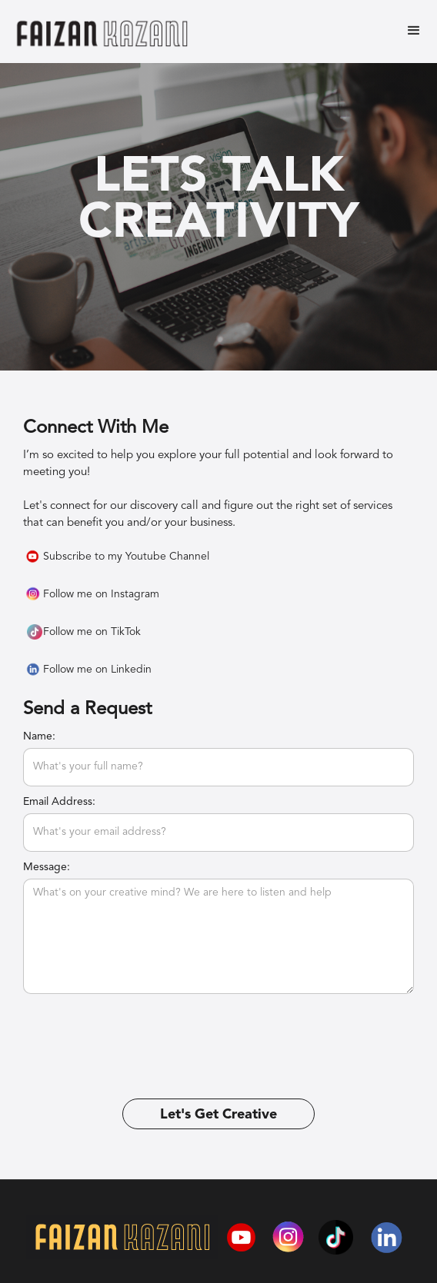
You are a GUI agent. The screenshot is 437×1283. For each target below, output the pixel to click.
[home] (98, 37)
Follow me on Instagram (101, 594)
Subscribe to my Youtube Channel (126, 556)
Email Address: (59, 801)
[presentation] (140, 1032)
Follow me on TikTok (92, 632)
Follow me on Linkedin (97, 669)
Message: (46, 867)
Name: (39, 736)
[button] (414, 31)
